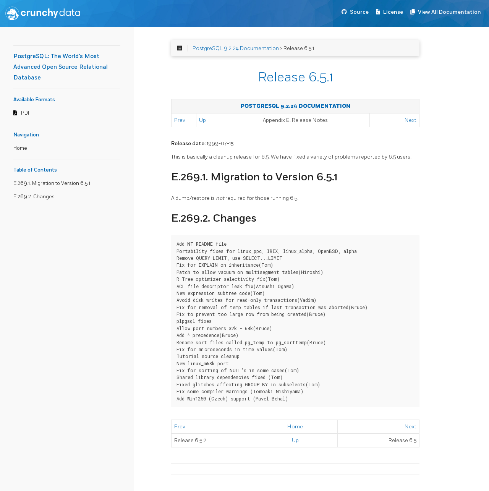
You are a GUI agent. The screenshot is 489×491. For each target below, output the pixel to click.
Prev (179, 120)
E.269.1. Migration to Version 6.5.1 (51, 183)
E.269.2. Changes (34, 197)
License (393, 12)
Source (359, 12)
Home (20, 148)
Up (202, 120)
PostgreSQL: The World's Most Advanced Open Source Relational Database (60, 67)
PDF (26, 113)
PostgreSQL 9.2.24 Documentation (236, 48)
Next (410, 120)
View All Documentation (449, 12)
